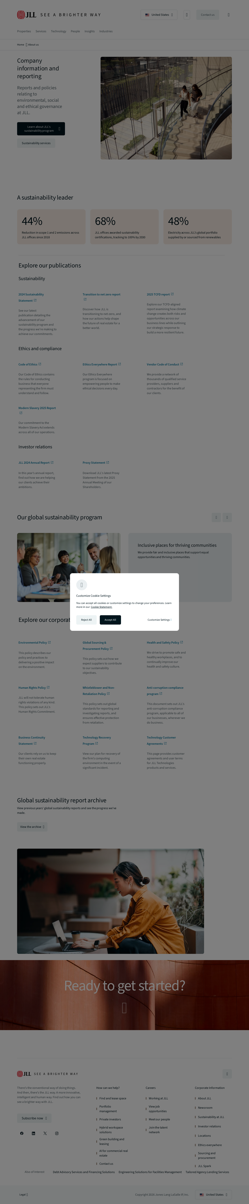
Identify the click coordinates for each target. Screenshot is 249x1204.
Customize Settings (160, 620)
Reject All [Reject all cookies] (86, 620)
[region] (124, 602)
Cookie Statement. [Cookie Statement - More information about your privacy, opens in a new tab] (101, 607)
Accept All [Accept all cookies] (110, 620)
